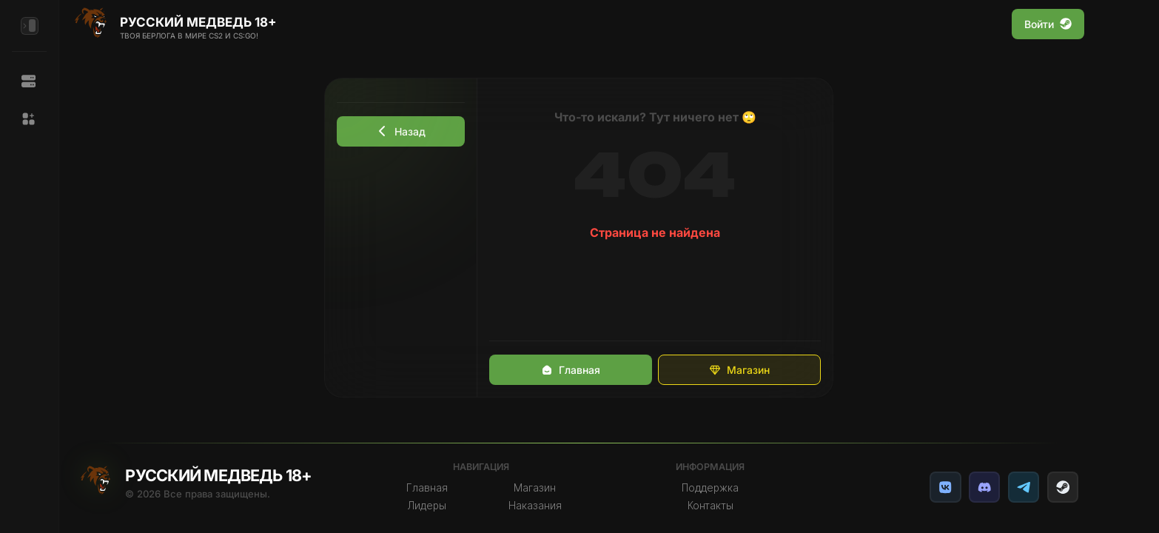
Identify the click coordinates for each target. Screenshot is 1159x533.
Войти (1048, 24)
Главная (570, 369)
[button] (29, 119)
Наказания (535, 506)
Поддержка (710, 488)
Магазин (739, 369)
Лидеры (427, 506)
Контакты (710, 506)
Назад (401, 131)
